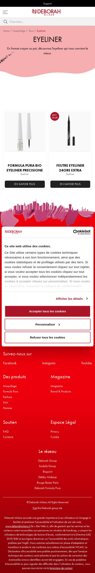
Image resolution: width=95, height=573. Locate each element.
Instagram (48, 363)
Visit (35, 508)
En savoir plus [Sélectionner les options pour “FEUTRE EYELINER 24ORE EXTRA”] (70, 184)
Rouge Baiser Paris (47, 483)
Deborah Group (47, 461)
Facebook (10, 363)
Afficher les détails (69, 298)
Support (47, 3)
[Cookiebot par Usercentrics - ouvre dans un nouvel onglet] (73, 232)
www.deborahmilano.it (17, 526)
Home (6, 31)
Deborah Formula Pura (47, 488)
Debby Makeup (47, 477)
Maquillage (19, 31)
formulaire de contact (61, 568)
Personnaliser (47, 324)
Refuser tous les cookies (47, 337)
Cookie (55, 437)
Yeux (31, 31)
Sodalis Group (47, 466)
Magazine (57, 386)
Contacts (8, 437)
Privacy (55, 431)
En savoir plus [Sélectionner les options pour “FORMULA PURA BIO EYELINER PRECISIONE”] (24, 184)
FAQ (6, 431)
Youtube (86, 363)
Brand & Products (61, 391)
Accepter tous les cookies (47, 311)
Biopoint (47, 472)
